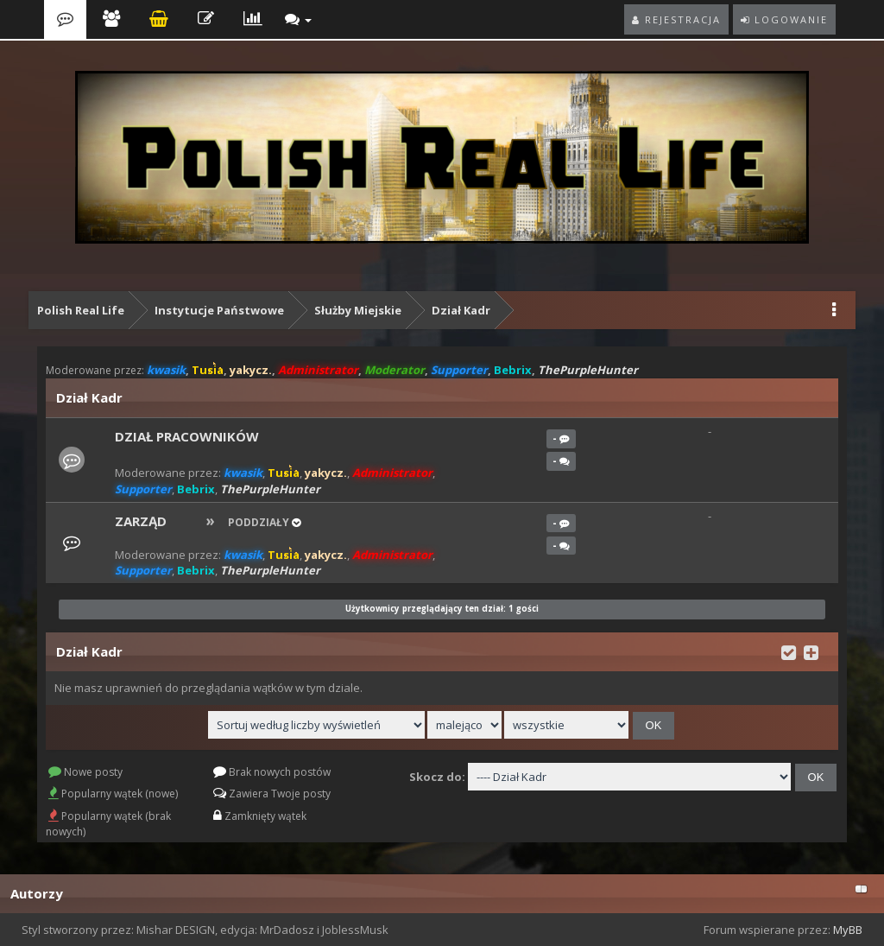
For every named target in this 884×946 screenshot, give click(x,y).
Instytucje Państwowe (219, 310)
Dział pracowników (187, 436)
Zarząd (141, 521)
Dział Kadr (461, 310)
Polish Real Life (80, 310)
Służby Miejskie (357, 310)
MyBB (847, 929)
